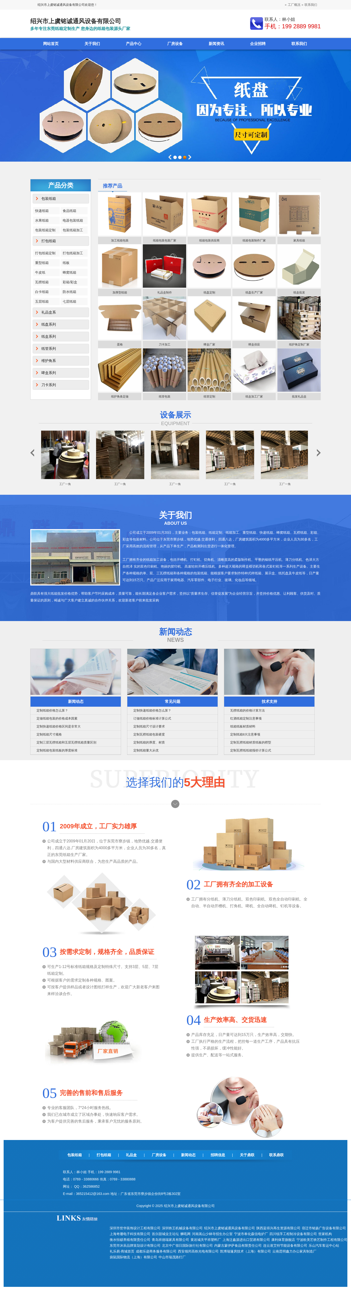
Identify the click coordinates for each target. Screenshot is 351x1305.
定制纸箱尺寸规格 (49, 734)
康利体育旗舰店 (283, 1240)
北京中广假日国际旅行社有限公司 (187, 1245)
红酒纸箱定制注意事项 (246, 718)
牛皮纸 (40, 272)
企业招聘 (258, 44)
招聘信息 (218, 1155)
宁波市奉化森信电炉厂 (251, 1234)
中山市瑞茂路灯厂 (172, 1257)
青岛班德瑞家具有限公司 (170, 1240)
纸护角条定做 (120, 396)
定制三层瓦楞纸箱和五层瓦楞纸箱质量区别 (66, 742)
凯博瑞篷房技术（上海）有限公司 (245, 1251)
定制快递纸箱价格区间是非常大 (59, 726)
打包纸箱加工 (73, 253)
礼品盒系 (48, 312)
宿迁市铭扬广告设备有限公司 (324, 1228)
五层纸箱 (42, 301)
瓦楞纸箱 (42, 282)
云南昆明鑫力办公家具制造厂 (294, 1251)
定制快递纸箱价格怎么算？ (152, 710)
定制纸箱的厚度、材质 (149, 742)
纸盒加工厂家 (254, 396)
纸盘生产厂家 (254, 292)
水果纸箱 (42, 220)
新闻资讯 (216, 44)
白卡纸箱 (42, 292)
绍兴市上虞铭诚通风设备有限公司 (229, 1228)
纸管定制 (209, 396)
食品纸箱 (69, 211)
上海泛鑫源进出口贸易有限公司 (246, 1240)
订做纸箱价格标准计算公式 (152, 718)
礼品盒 (131, 1155)
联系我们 (311, 5)
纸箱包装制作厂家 (254, 240)
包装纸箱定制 (45, 230)
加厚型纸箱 (120, 292)
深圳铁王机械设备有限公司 (182, 1228)
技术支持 (269, 701)
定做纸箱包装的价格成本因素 (57, 718)
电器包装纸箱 (73, 220)
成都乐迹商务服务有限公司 (156, 1251)
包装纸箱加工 (73, 230)
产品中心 (133, 44)
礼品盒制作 (164, 292)
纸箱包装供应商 (209, 240)
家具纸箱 (299, 240)
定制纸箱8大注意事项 (245, 734)
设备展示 (175, 415)
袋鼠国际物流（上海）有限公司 (133, 1257)
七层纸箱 (69, 301)
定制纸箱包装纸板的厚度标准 (57, 750)
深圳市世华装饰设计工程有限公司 (135, 1228)
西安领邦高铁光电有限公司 (198, 1251)
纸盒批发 (299, 292)
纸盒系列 (48, 336)
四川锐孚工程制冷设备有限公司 (293, 1234)
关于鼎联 (247, 1155)
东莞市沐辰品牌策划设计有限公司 (135, 1245)
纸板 (66, 263)
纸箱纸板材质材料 (242, 726)
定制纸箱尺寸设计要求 (149, 726)
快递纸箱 (42, 211)
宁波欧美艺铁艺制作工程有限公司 (322, 1240)
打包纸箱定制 (45, 253)
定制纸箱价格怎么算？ (52, 710)
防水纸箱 (69, 292)
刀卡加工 (164, 344)
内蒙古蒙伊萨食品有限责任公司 (238, 1245)
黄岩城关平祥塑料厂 (206, 1240)
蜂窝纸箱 (69, 272)
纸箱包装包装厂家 (164, 240)
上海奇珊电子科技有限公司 (130, 1234)
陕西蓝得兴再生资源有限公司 (278, 1228)
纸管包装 (164, 396)
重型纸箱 (42, 263)
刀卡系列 (48, 385)
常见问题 (172, 701)
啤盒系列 (48, 373)
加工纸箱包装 (120, 240)
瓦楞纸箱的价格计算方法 (247, 710)
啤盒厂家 (209, 344)
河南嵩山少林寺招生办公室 (212, 1234)
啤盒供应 (254, 344)
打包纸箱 (48, 241)
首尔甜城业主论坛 (165, 1234)
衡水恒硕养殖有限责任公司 (130, 1240)
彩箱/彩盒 (70, 282)
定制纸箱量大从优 (146, 750)
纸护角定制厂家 (299, 344)
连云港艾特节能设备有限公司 (285, 1245)
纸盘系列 (48, 324)
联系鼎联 (276, 1155)
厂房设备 (175, 44)
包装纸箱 (48, 198)
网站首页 (51, 44)
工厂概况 (294, 5)
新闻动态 (76, 701)
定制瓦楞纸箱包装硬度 (149, 734)
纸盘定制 (209, 292)
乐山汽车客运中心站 (324, 1245)
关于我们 (92, 44)
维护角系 (48, 361)
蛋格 (120, 344)
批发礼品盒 (299, 396)
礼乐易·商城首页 (122, 1251)
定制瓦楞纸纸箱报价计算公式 (250, 750)
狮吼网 (185, 1234)
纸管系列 (48, 348)
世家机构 (325, 1234)
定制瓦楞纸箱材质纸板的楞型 (250, 742)
